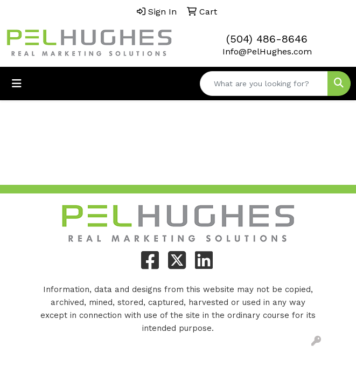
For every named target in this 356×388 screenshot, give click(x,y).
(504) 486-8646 (267, 38)
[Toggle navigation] (16, 83)
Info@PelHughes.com (267, 51)
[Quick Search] (264, 83)
